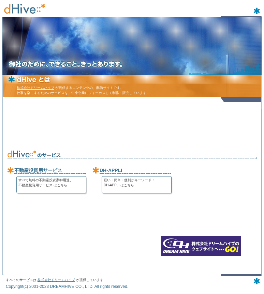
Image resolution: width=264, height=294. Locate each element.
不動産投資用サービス (38, 170)
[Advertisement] (132, 126)
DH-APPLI (111, 170)
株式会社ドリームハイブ (35, 88)
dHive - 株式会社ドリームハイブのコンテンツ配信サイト (24, 8)
